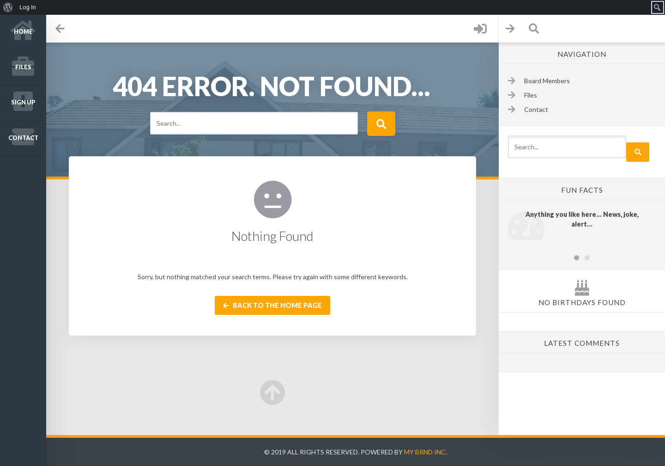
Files (23, 67)
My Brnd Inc (425, 452)
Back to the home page (272, 305)
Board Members (547, 81)
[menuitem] (8, 7)
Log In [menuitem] (27, 7)
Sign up (23, 102)
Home (23, 31)
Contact (23, 138)
